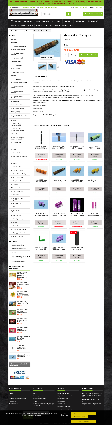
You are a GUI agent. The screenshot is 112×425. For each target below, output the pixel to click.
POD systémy (79, 21)
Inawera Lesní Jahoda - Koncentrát (22, 311)
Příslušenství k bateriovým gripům (17, 129)
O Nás (14, 252)
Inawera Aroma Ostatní (17, 97)
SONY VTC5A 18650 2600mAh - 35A (41, 248)
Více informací (64, 414)
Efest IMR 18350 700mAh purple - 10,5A (41, 215)
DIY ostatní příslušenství (15, 211)
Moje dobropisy (62, 399)
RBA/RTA (15, 184)
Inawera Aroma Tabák (20, 83)
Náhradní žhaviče (18, 153)
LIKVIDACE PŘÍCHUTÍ (53, 26)
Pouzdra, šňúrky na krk (20, 229)
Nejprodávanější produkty (16, 268)
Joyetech (16, 160)
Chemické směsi (18, 72)
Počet (65, 55)
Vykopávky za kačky (19, 46)
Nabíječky (16, 195)
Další (58, 67)
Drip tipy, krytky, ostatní (20, 233)
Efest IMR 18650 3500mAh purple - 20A (77, 215)
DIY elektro (16, 207)
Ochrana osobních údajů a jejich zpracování (20, 257)
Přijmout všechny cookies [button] (83, 414)
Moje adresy (61, 401)
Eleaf (14, 149)
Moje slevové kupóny (64, 406)
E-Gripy (58, 21)
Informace (14, 241)
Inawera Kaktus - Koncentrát (23, 302)
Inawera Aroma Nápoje (17, 92)
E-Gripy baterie (18, 191)
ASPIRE (15, 146)
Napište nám (13, 401)
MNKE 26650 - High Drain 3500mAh (77, 181)
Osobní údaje (61, 404)
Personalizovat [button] (79, 417)
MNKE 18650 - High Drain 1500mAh (41, 181)
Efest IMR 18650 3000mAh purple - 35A (59, 215)
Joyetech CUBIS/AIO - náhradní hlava (23, 347)
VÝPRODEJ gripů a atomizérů (17, 54)
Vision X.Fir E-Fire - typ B (59, 181)
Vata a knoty (17, 215)
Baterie (15, 222)
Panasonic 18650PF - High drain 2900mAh (95, 148)
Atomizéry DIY (17, 203)
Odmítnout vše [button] (83, 422)
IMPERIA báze (17, 69)
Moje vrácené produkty (65, 396)
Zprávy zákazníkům (18, 262)
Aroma (37, 21)
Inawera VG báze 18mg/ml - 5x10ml (23, 338)
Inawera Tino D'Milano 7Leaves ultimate (23, 293)
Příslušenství (92, 21)
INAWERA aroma (18, 79)
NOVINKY (18, 21)
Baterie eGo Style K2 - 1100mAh (77, 147)
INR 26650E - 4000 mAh (94, 181)
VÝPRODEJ (39, 26)
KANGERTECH (17, 142)
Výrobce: (67, 39)
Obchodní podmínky (19, 249)
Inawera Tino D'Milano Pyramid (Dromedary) (22, 274)
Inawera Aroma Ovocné (17, 87)
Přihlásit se (98, 7)
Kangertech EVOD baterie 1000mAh (41, 147)
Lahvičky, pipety (18, 236)
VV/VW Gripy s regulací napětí (16, 124)
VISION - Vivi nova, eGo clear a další (17, 138)
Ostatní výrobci (18, 170)
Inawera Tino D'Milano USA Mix (22, 320)
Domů (35, 393)
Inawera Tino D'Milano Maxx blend (23, 284)
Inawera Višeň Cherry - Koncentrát (22, 329)
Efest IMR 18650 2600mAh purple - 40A (95, 215)
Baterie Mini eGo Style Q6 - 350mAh (59, 147)
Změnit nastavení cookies (65, 410)
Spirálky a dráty (18, 219)
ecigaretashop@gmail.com (91, 404)
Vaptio (15, 163)
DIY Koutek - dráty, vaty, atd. (22, 26)
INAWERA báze (17, 65)
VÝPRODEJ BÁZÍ (67, 26)
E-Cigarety (68, 21)
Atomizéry (28, 21)
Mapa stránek (13, 404)
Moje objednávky (63, 393)
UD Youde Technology (20, 156)
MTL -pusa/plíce (18, 105)
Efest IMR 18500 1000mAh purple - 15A (59, 249)
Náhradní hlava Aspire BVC (23, 356)
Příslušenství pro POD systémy (19, 116)
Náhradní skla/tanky (19, 174)
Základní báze (47, 21)
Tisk (66, 45)
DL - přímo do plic (18, 108)
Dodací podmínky (18, 245)
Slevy (11, 393)
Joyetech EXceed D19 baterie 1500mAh (77, 249)
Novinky (11, 396)
